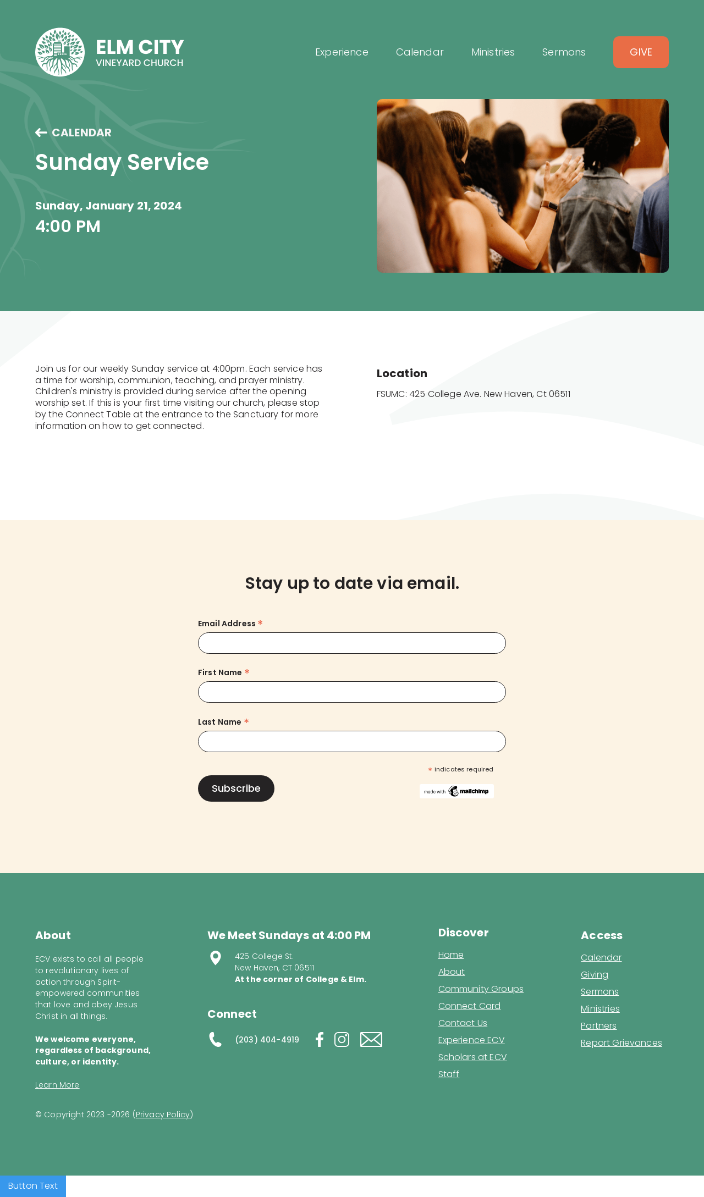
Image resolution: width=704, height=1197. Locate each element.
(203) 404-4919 (267, 1040)
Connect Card (469, 1006)
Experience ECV (471, 1040)
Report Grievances (621, 1044)
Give (641, 52)
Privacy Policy (163, 1114)
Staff (449, 1074)
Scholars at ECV (472, 1057)
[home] (109, 52)
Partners (599, 1026)
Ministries (600, 1009)
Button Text (33, 1185)
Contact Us (463, 1023)
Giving (594, 974)
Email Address (230, 624)
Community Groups (481, 989)
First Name (224, 673)
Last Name (223, 722)
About (451, 972)
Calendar (601, 957)
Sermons (600, 992)
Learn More (57, 1084)
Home (451, 955)
